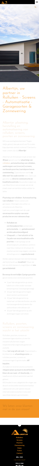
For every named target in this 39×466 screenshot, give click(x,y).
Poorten (20, 443)
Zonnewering (19, 445)
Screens (19, 440)
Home (19, 448)
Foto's (19, 450)
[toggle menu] (37, 2)
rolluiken (6, 163)
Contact (20, 453)
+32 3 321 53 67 (19, 460)
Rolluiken (19, 437)
